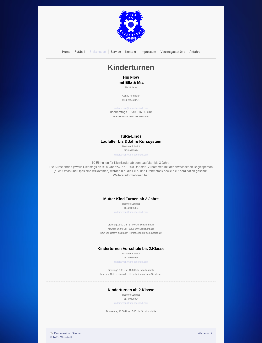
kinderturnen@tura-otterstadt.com (131, 108)
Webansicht (205, 333)
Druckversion (60, 333)
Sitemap (77, 333)
